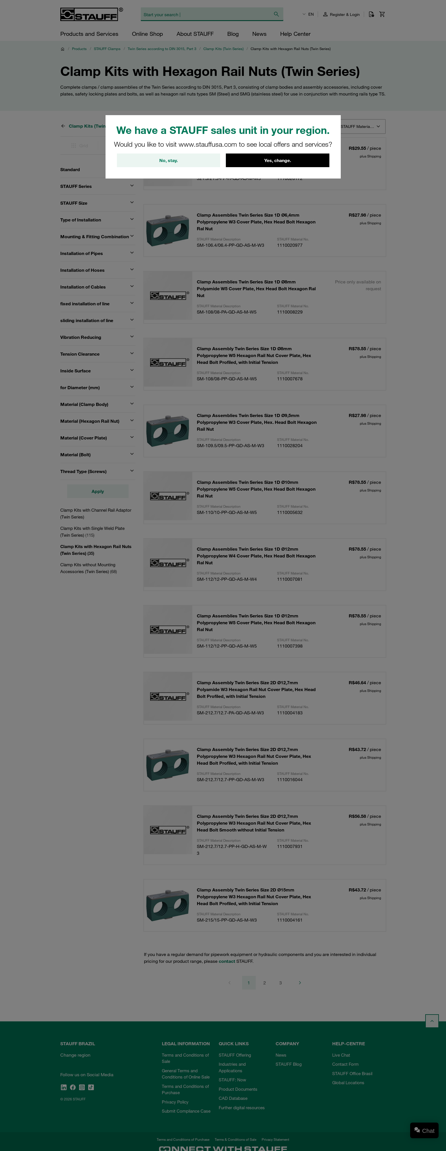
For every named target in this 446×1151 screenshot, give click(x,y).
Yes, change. (277, 160)
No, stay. (168, 160)
